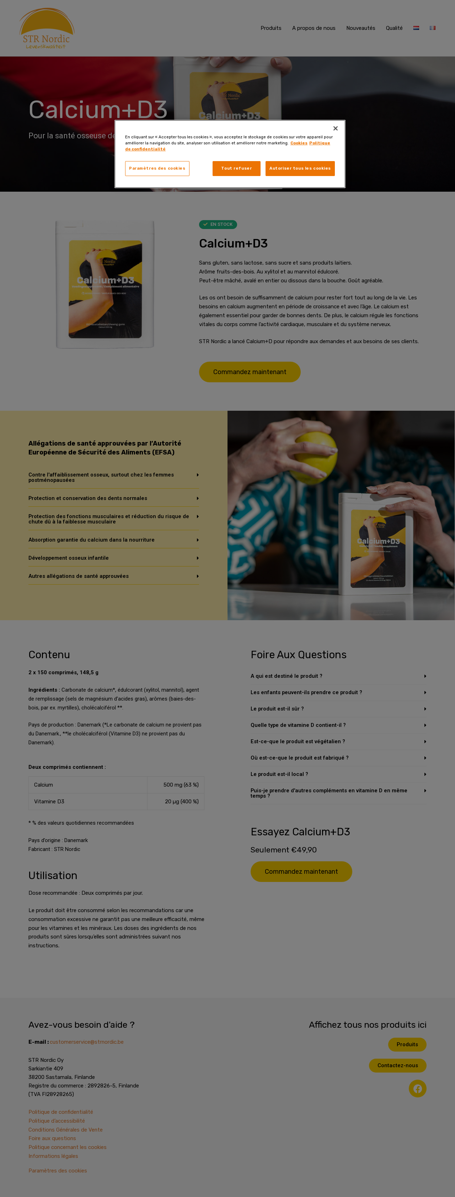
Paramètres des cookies (157, 168)
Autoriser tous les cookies (300, 168)
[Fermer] (335, 128)
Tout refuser (236, 168)
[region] (230, 154)
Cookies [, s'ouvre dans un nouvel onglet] (298, 142)
